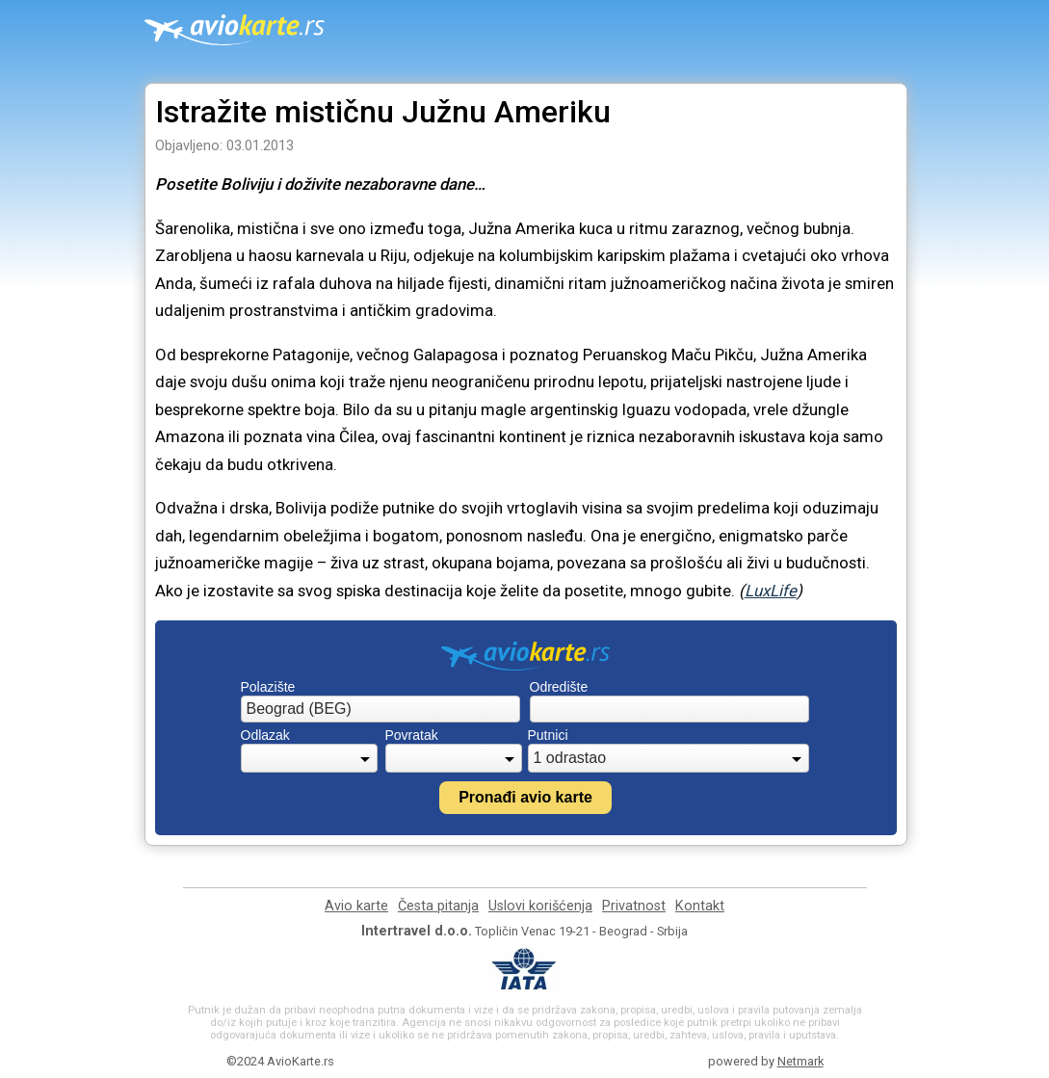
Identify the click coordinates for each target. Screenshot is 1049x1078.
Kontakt (699, 906)
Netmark (800, 1061)
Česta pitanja (438, 906)
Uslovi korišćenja (540, 906)
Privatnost (634, 906)
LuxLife (771, 590)
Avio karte (356, 906)
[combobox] (380, 709)
